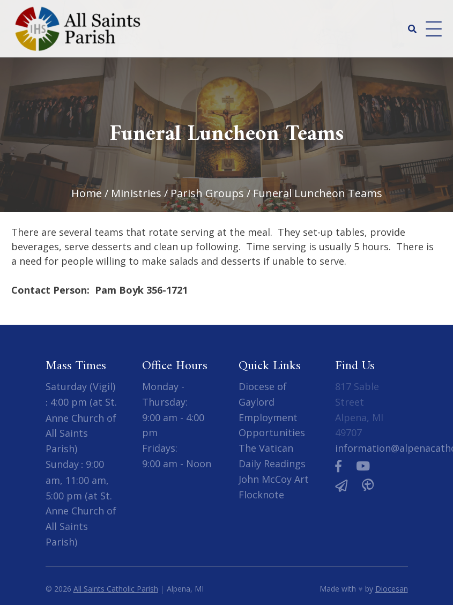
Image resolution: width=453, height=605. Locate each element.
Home (86, 193)
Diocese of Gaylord (263, 394)
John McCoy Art (274, 479)
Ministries (136, 193)
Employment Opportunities (272, 425)
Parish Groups (207, 193)
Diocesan (391, 589)
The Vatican (266, 448)
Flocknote (261, 494)
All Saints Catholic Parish (115, 589)
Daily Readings (272, 463)
